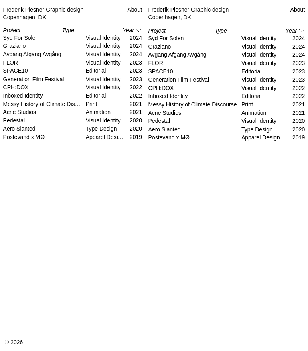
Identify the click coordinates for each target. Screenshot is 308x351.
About (297, 9)
